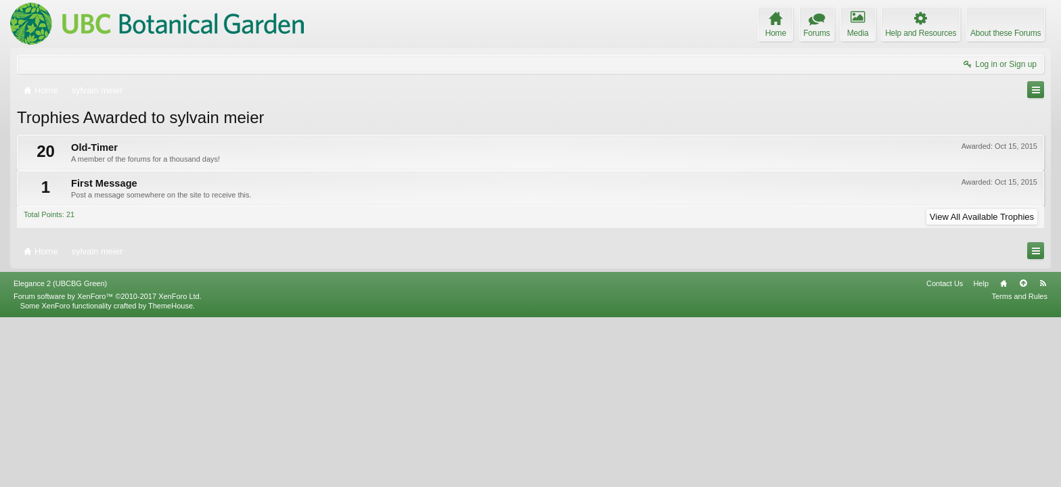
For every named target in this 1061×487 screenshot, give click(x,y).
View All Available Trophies (982, 217)
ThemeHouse (170, 475)
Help (981, 452)
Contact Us (944, 452)
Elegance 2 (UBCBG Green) (60, 452)
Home (1003, 452)
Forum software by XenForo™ (108, 465)
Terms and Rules (1019, 465)
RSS (1042, 452)
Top (1023, 452)
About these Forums (1005, 33)
